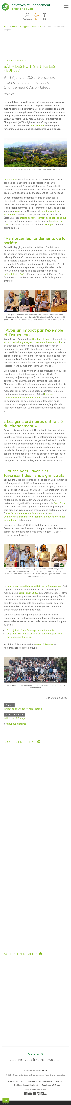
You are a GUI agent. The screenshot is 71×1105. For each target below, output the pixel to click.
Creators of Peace (41, 339)
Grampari (49, 224)
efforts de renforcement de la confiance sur (43, 218)
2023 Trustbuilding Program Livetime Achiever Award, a (33, 342)
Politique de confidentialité (26, 1085)
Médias (59, 1081)
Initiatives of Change (14, 708)
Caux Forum (60, 503)
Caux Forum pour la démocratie (37, 630)
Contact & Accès (15, 1081)
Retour (5, 1101)
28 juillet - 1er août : (17, 633)
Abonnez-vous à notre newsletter (35, 1060)
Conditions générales (51, 1085)
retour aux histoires (16, 60)
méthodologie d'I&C (14, 274)
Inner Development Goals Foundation (24, 513)
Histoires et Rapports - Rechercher (26, 27)
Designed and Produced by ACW (35, 1090)
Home (6, 27)
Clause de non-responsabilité (39, 1081)
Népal (18, 211)
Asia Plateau (10, 179)
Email (44, 1070)
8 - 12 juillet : (13, 630)
